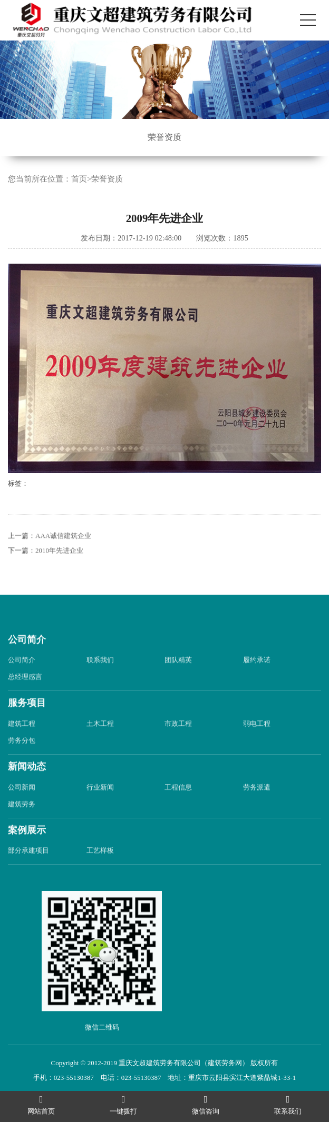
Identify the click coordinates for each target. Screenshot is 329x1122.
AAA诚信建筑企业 (63, 558)
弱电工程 (256, 746)
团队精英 (178, 682)
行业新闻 (100, 810)
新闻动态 (27, 789)
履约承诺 (256, 682)
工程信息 (178, 810)
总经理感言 (25, 699)
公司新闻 (21, 810)
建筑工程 (21, 746)
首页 (79, 180)
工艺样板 (100, 873)
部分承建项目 (28, 873)
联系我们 (100, 682)
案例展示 (27, 852)
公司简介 (27, 662)
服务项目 (27, 725)
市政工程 (178, 746)
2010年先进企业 (59, 573)
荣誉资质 (164, 137)
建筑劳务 (21, 826)
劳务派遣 (256, 810)
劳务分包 (21, 763)
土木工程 (100, 746)
